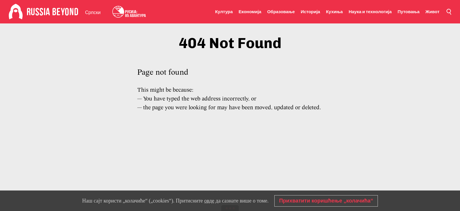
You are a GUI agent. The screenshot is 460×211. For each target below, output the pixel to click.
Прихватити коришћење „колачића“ (326, 201)
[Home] (16, 12)
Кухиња (334, 11)
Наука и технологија (370, 11)
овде (209, 201)
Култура (224, 11)
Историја (310, 11)
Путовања (409, 11)
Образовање (281, 11)
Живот (432, 11)
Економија (250, 11)
